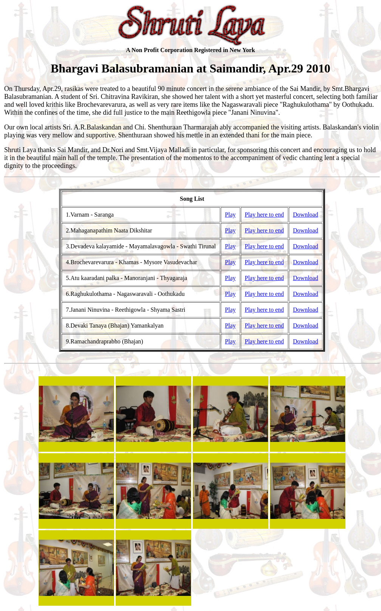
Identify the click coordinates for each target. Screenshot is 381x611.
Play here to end (264, 214)
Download (305, 214)
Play (230, 214)
